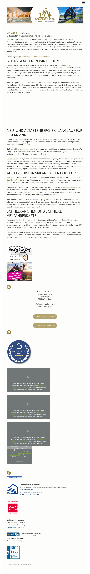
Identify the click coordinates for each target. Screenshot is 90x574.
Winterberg (65, 65)
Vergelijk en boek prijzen (45, 325)
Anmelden (80, 566)
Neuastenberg (12, 159)
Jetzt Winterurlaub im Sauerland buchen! (34, 56)
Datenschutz (16, 564)
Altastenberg (25, 149)
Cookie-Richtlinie (24, 564)
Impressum (9, 564)
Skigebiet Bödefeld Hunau (71, 187)
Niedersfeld (50, 199)
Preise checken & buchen (45, 317)
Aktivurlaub (13, 33)
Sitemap (31, 564)
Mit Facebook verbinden (14, 477)
